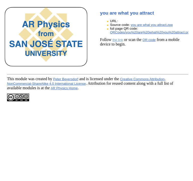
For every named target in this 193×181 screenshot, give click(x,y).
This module (17, 79)
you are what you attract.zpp (152, 25)
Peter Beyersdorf (65, 79)
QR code (149, 40)
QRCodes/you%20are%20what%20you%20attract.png (150, 32)
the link (117, 40)
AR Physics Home (64, 88)
